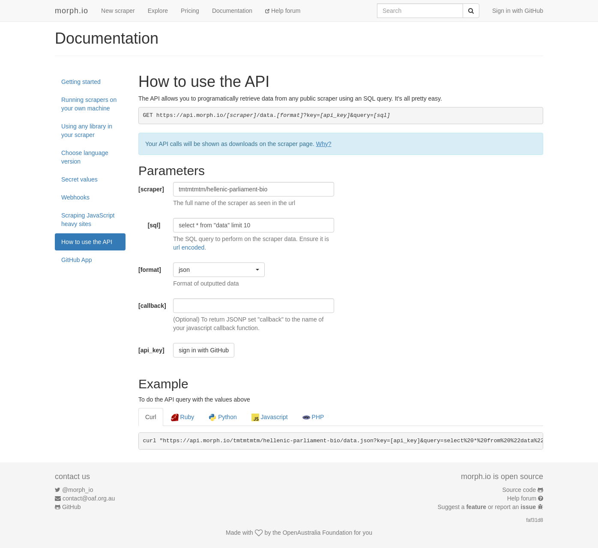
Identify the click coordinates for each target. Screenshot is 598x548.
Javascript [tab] (269, 417)
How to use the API (86, 241)
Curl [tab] (150, 417)
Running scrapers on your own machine (89, 104)
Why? (324, 143)
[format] (149, 269)
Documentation (232, 10)
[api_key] (151, 350)
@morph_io (77, 489)
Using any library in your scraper (86, 130)
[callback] (152, 305)
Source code (519, 489)
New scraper (118, 10)
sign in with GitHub (204, 350)
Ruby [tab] (182, 417)
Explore (158, 10)
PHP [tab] (313, 417)
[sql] (154, 225)
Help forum (282, 10)
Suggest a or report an (488, 506)
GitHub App (76, 259)
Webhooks (75, 197)
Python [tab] (222, 417)
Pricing (190, 10)
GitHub (71, 506)
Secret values (79, 179)
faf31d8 (534, 520)
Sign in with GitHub (517, 10)
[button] (219, 269)
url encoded (188, 247)
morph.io (71, 10)
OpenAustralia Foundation (318, 532)
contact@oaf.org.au (89, 498)
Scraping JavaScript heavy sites (88, 219)
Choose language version (84, 157)
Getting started (81, 81)
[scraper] (151, 189)
